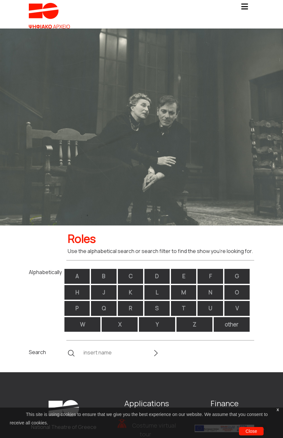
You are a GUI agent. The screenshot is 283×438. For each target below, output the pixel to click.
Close (251, 431)
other (231, 324)
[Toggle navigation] (244, 8)
